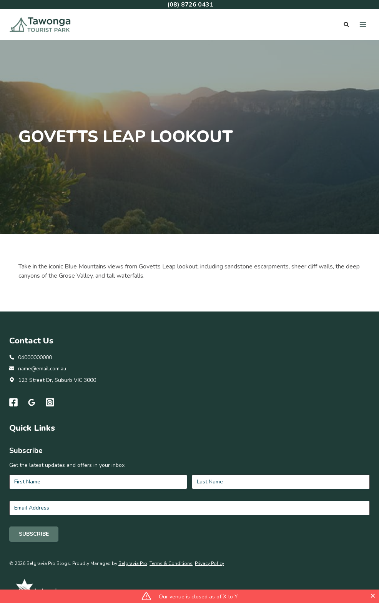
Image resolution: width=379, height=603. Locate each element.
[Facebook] (13, 450)
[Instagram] (50, 450)
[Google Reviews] (32, 450)
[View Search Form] (346, 24)
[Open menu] (363, 24)
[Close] (373, 595)
